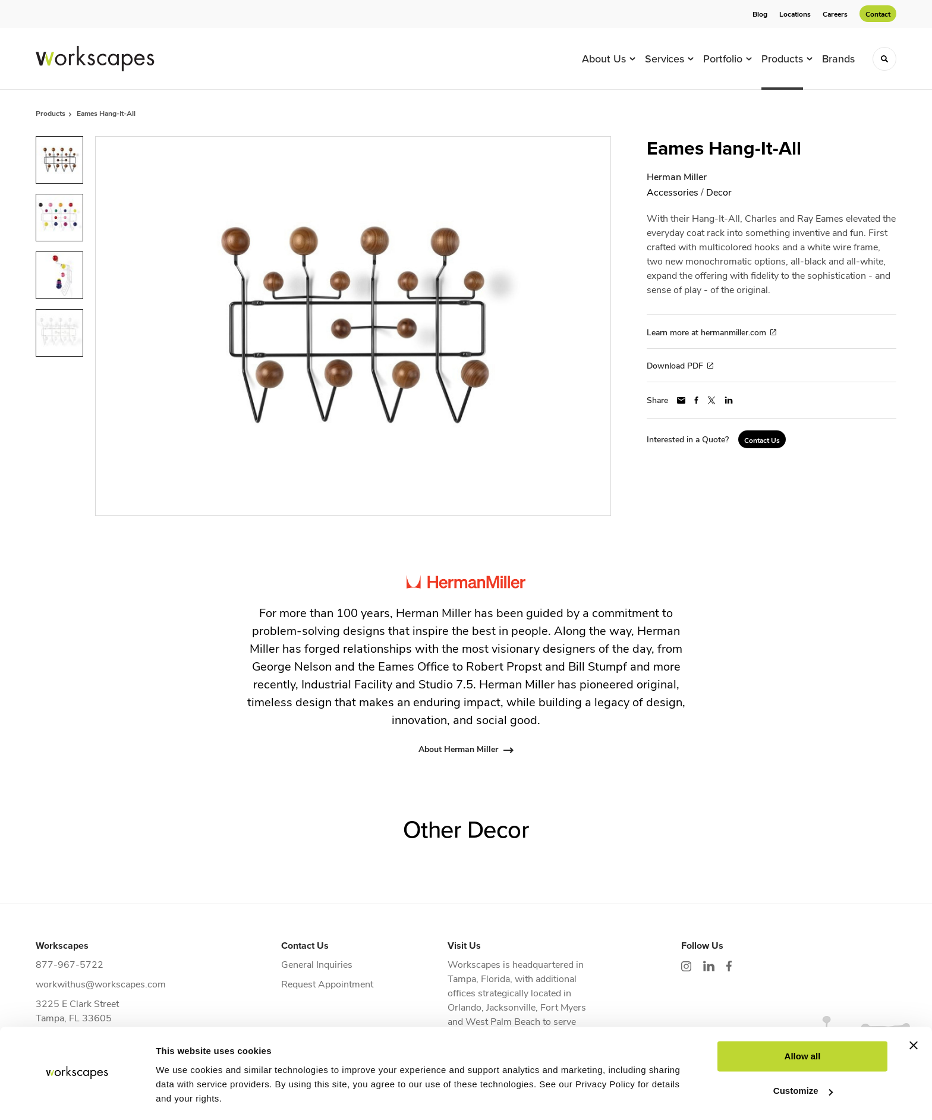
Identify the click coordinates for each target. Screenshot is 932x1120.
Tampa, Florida (479, 978)
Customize (803, 1056)
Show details (183, 1096)
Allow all (803, 1022)
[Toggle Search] (884, 59)
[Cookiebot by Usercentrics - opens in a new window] (77, 1097)
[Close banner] (913, 1010)
